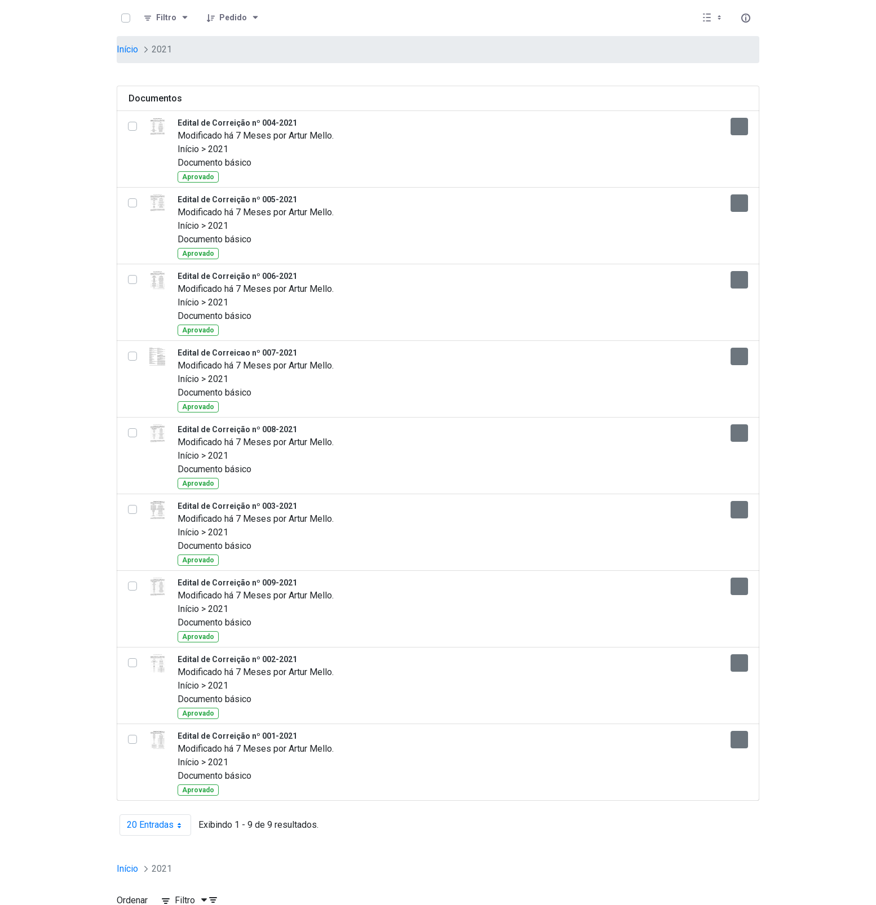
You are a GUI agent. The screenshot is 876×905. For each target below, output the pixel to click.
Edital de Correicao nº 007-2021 (237, 352)
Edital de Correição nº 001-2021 (237, 735)
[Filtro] (166, 18)
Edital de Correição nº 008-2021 (237, 429)
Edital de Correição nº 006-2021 (237, 276)
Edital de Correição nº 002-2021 (237, 659)
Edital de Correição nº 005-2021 (237, 199)
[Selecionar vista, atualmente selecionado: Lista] (713, 18)
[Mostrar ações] (739, 126)
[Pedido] (233, 18)
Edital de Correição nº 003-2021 (237, 506)
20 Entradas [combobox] (159, 825)
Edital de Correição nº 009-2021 (237, 582)
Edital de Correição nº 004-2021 (237, 122)
